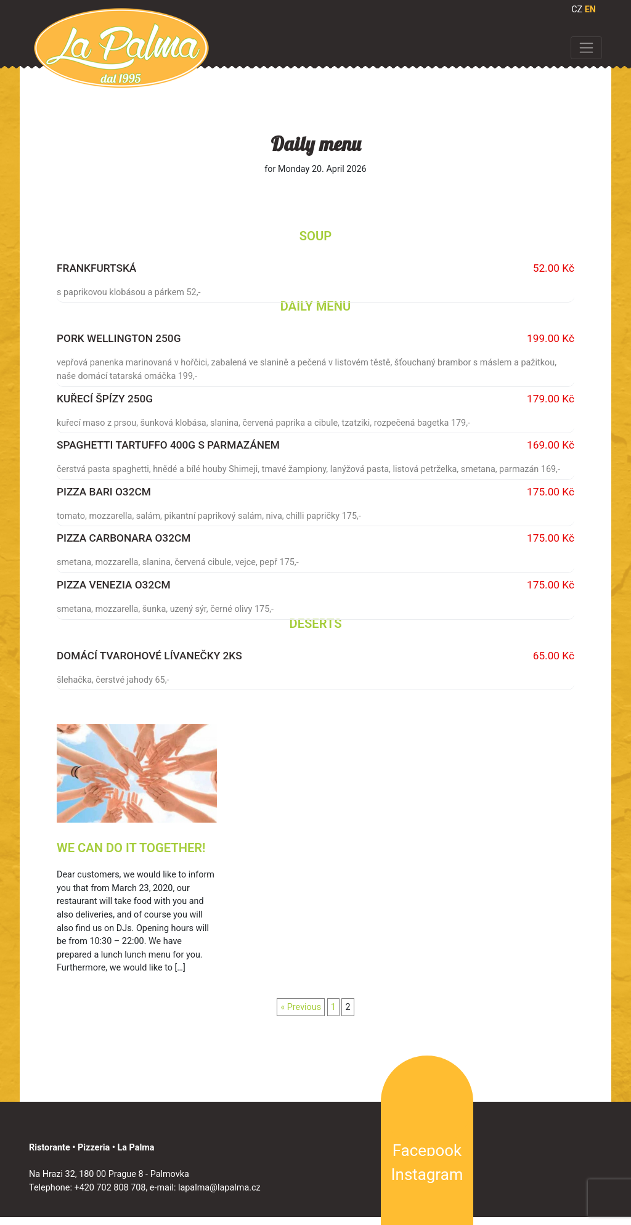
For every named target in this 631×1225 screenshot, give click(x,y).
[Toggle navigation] (586, 47)
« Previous (300, 1007)
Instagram (427, 1174)
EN (590, 9)
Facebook (427, 1150)
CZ (576, 9)
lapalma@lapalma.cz (219, 1187)
